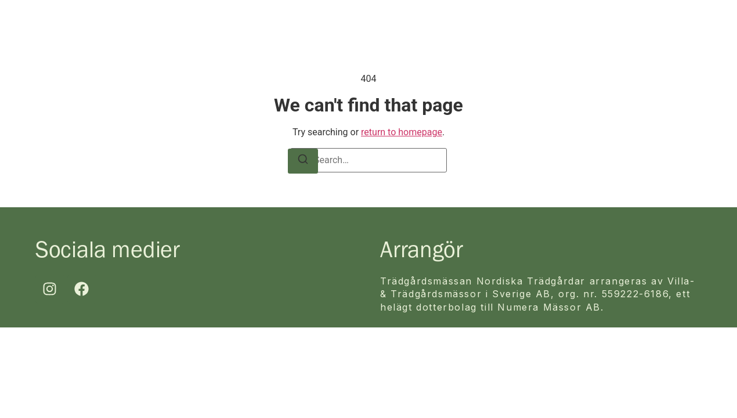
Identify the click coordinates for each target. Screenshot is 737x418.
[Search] (303, 161)
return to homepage (401, 132)
